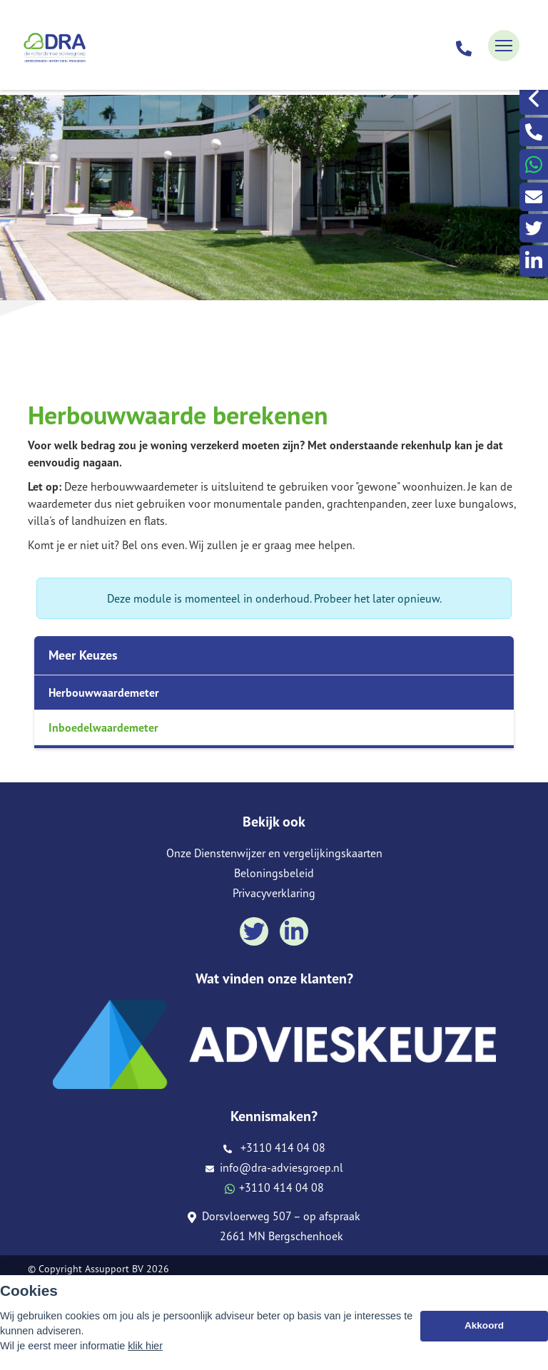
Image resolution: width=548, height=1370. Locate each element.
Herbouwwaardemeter (104, 692)
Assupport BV (114, 1268)
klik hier (145, 1345)
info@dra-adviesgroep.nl (274, 1167)
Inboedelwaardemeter (103, 727)
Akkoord (484, 1325)
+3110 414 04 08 (274, 1147)
